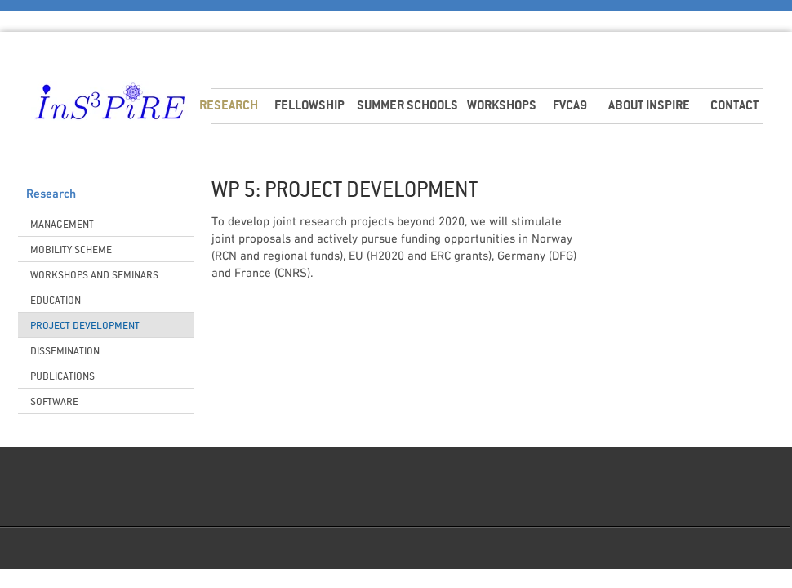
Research (51, 194)
